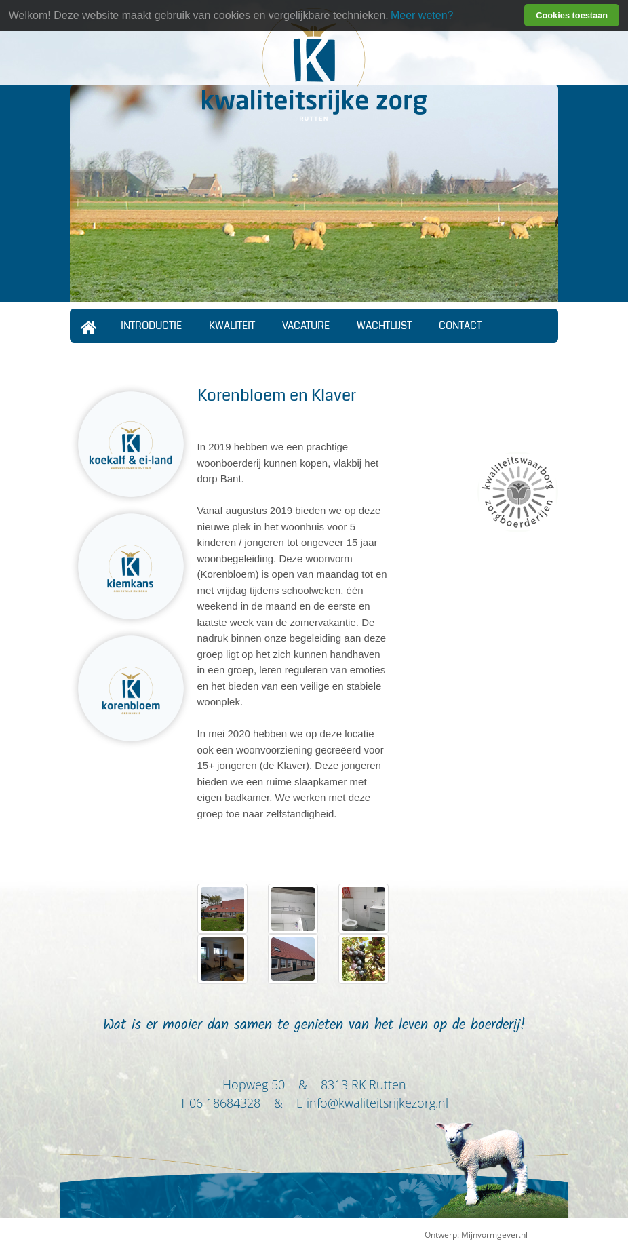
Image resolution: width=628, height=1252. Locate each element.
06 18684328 (224, 1103)
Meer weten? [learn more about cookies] (422, 15)
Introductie (151, 325)
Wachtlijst (384, 325)
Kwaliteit (232, 325)
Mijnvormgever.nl (494, 1234)
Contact (460, 325)
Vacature (306, 325)
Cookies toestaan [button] (572, 15)
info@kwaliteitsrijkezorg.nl (377, 1103)
